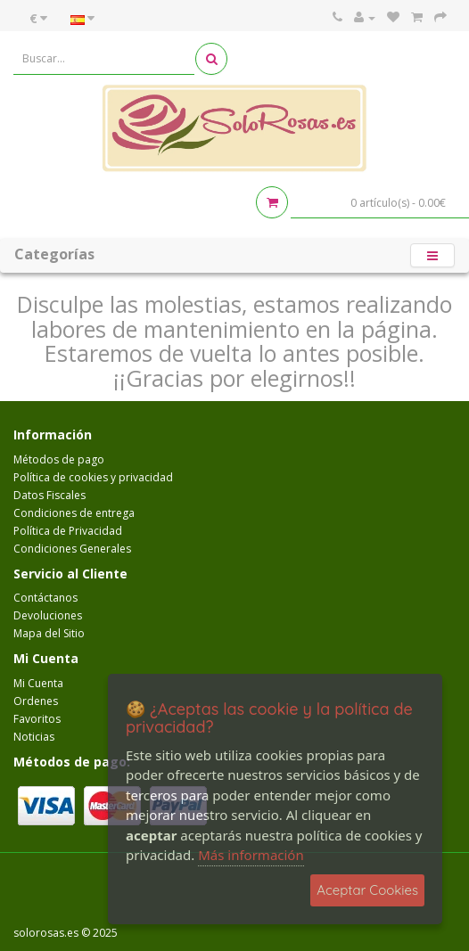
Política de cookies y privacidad (93, 477)
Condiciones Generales (72, 548)
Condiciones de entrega (74, 513)
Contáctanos (45, 597)
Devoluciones (47, 615)
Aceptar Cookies (367, 889)
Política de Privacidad (67, 530)
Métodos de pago (58, 459)
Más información (251, 855)
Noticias (33, 736)
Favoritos (37, 718)
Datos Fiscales (49, 495)
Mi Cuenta (38, 683)
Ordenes (35, 701)
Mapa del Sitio (49, 633)
